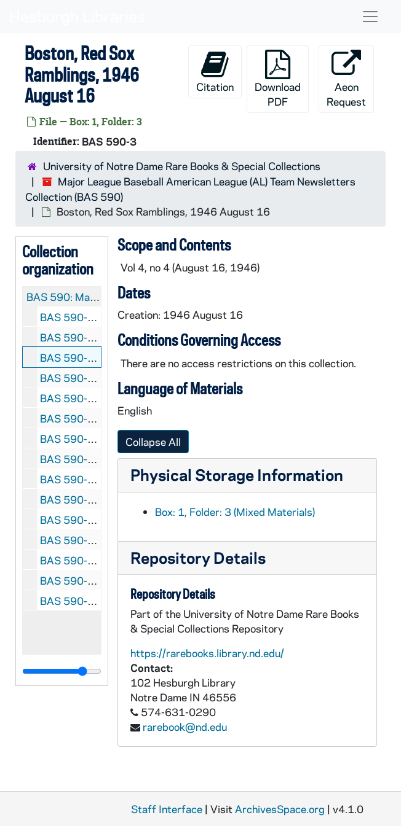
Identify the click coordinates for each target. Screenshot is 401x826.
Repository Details (198, 557)
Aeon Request (346, 79)
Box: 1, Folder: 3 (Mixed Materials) (235, 511)
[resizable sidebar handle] (61, 671)
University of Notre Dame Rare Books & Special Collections (181, 166)
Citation (215, 71)
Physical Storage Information (236, 474)
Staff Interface (166, 809)
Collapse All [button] (153, 441)
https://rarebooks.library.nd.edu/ (207, 653)
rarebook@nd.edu (185, 726)
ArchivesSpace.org (280, 809)
